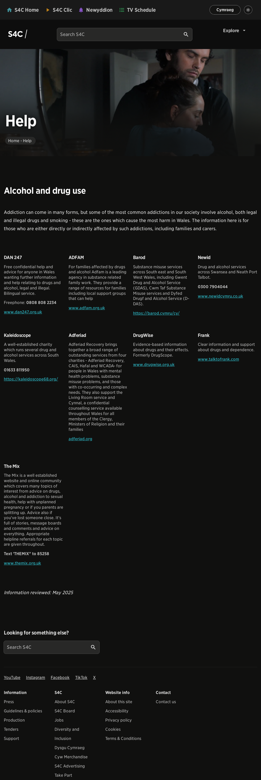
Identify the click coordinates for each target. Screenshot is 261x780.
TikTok (81, 677)
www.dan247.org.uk (23, 312)
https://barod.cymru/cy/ (156, 313)
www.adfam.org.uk (87, 308)
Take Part (63, 775)
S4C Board (65, 711)
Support (11, 738)
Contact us (166, 701)
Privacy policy (118, 720)
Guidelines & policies (23, 711)
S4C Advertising (70, 766)
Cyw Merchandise (71, 756)
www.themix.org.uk (22, 563)
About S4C (65, 701)
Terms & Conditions (123, 738)
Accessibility (116, 711)
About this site (118, 701)
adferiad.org (80, 438)
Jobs (59, 720)
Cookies (113, 729)
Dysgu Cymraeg (70, 747)
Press (9, 701)
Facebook (60, 677)
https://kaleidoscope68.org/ (31, 379)
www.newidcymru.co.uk (220, 296)
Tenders (11, 729)
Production (14, 720)
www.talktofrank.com (218, 359)
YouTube (12, 677)
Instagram (35, 677)
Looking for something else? (36, 633)
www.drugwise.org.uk (154, 364)
